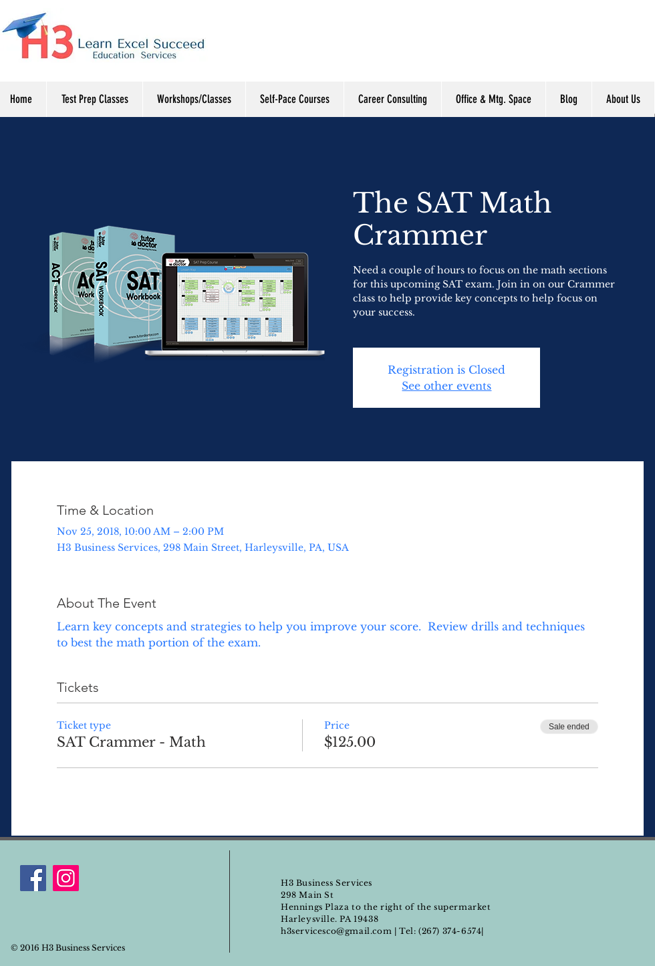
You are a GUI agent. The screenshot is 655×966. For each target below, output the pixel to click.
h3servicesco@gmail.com (336, 931)
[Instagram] (66, 878)
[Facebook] (33, 878)
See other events (446, 385)
